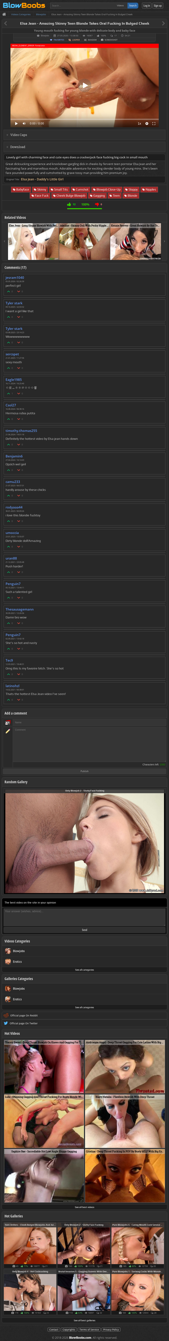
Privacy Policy (111, 1329)
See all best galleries (84, 1320)
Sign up (158, 6)
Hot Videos (12, 1033)
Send (84, 930)
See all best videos (84, 1207)
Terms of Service (89, 1329)
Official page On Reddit (24, 1015)
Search (133, 5)
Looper (76, 40)
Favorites (59, 40)
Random (92, 40)
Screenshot (111, 40)
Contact (53, 1329)
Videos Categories (17, 941)
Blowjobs (45, 35)
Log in (147, 6)
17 (115, 35)
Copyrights (69, 1329)
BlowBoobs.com (80, 1337)
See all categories (84, 969)
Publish (85, 771)
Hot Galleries (14, 1216)
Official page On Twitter (24, 1023)
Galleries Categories (19, 978)
